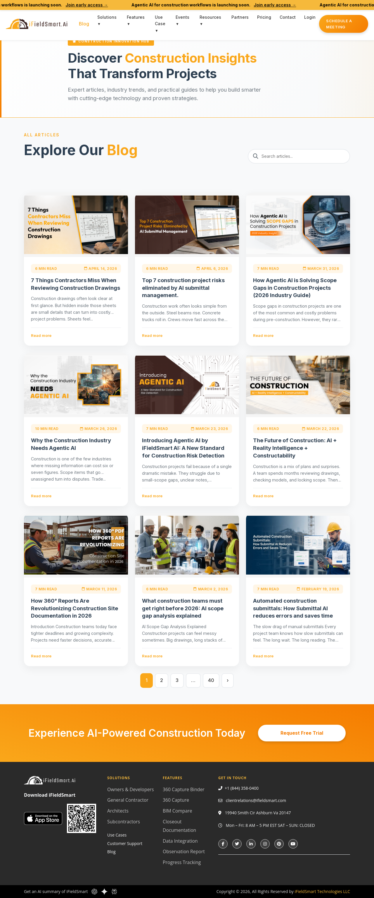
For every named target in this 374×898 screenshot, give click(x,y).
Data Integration (180, 841)
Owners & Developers (130, 789)
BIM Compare (177, 811)
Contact (288, 17)
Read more (41, 335)
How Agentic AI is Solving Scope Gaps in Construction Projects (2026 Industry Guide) (295, 288)
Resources (210, 17)
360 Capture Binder (184, 789)
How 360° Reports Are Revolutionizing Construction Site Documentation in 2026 (74, 608)
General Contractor (127, 800)
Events (182, 17)
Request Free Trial (301, 733)
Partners (240, 17)
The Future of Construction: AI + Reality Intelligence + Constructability (295, 448)
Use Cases (117, 835)
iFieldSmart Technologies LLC (322, 891)
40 (211, 680)
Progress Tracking (182, 862)
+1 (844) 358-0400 (242, 788)
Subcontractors (123, 821)
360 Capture (176, 800)
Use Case (160, 20)
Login (310, 17)
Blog (84, 24)
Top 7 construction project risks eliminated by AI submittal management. (183, 288)
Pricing (264, 17)
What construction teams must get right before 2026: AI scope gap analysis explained (183, 608)
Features (136, 17)
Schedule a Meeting (339, 23)
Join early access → (96, 4)
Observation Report (184, 851)
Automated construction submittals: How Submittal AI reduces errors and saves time (293, 608)
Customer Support (124, 843)
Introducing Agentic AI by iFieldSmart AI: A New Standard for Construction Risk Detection (183, 448)
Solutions (107, 17)
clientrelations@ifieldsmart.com (256, 800)
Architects (118, 811)
